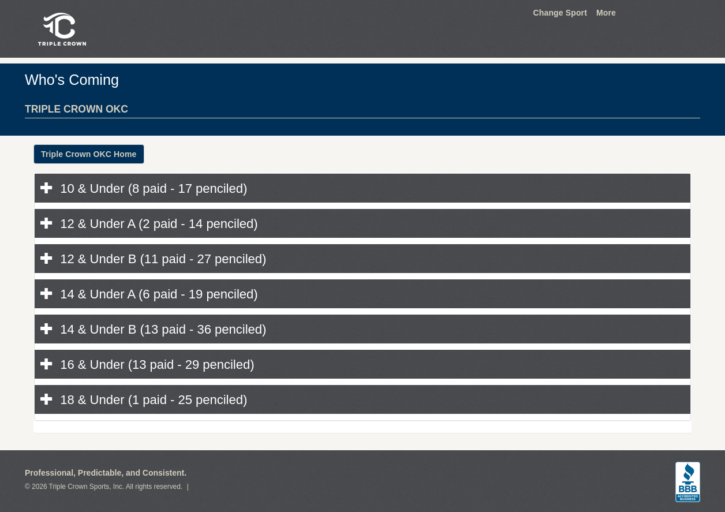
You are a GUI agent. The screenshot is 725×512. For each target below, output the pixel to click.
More (606, 12)
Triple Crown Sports (60, 29)
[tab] (362, 188)
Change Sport (560, 12)
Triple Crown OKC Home (89, 154)
